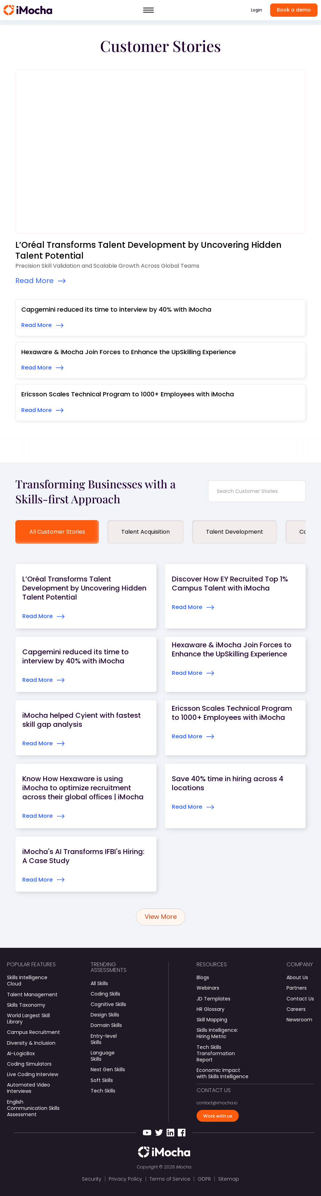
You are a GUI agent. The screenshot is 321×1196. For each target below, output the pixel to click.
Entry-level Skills (104, 1039)
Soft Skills (102, 1080)
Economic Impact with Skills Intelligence (223, 1073)
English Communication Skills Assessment (33, 1108)
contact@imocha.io (217, 1103)
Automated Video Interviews (28, 1088)
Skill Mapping (212, 1019)
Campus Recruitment (33, 1032)
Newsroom (299, 1019)
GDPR (204, 1178)
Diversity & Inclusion (31, 1043)
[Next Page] (160, 916)
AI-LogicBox (21, 1053)
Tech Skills (103, 1091)
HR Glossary (210, 1009)
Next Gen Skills (108, 1069)
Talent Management (32, 994)
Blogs (203, 977)
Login (256, 10)
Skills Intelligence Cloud (27, 980)
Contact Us (300, 999)
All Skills (99, 983)
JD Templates (213, 999)
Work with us (217, 1116)
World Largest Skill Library (28, 1018)
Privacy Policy (125, 1178)
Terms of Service (170, 1178)
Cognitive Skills (108, 1004)
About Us (297, 977)
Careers (296, 1009)
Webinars (208, 988)
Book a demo (294, 9)
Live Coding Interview (32, 1074)
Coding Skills (105, 994)
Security (91, 1178)
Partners (296, 988)
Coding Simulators (29, 1064)
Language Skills (103, 1056)
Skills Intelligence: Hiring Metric (217, 1033)
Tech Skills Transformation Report (216, 1053)
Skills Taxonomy (26, 1005)
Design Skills (105, 1015)
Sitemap (228, 1178)
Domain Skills (106, 1025)
